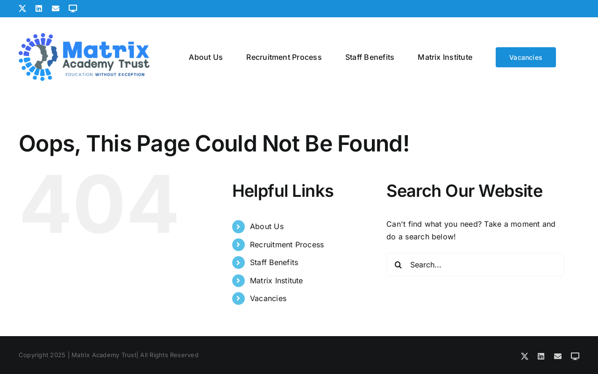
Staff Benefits (274, 262)
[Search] (398, 264)
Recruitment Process (287, 244)
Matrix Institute (276, 280)
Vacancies (268, 298)
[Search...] (475, 264)
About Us (267, 226)
